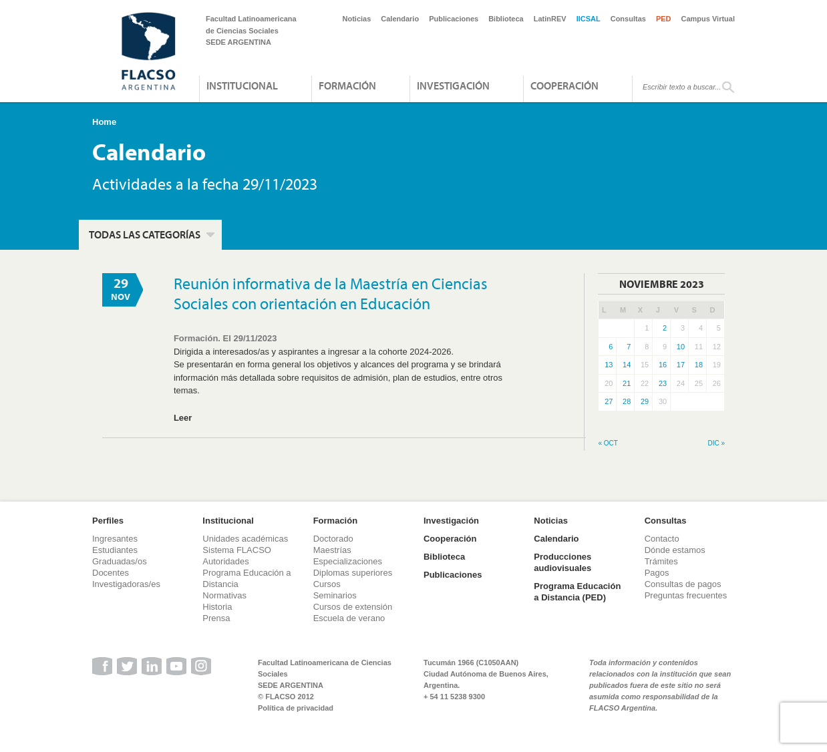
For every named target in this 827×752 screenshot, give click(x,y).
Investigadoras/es (126, 584)
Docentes (110, 573)
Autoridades (225, 561)
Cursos (327, 584)
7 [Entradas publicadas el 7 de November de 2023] (629, 347)
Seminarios (335, 595)
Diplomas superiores (353, 573)
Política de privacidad (295, 708)
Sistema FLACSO (236, 550)
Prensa (216, 618)
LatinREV (550, 19)
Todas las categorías (144, 234)
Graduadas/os (119, 561)
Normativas (224, 595)
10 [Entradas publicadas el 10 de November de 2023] (681, 347)
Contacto (662, 539)
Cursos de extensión (353, 607)
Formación (347, 85)
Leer (183, 418)
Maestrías (332, 550)
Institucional (242, 85)
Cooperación (564, 85)
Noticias (357, 19)
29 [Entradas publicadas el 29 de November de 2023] (645, 401)
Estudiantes (115, 550)
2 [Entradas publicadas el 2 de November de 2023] (665, 328)
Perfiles (108, 521)
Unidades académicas (245, 539)
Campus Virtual (708, 19)
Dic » (716, 443)
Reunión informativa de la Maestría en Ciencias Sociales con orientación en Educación (331, 293)
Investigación (453, 85)
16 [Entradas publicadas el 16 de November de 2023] (663, 365)
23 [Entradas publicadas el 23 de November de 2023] (663, 383)
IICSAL (588, 19)
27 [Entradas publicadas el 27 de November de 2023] (609, 401)
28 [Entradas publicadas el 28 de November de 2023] (627, 401)
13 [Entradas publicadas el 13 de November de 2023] (609, 365)
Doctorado (333, 539)
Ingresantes (115, 539)
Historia (217, 607)
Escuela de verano (349, 618)
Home (104, 122)
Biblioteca (506, 19)
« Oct (607, 443)
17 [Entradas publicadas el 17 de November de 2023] (681, 365)
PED (663, 19)
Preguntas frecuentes (686, 595)
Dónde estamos (675, 550)
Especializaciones (347, 561)
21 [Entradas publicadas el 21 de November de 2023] (627, 383)
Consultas (628, 19)
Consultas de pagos (683, 584)
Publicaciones (453, 19)
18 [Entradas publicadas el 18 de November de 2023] (699, 365)
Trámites (661, 561)
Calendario (400, 19)
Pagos (657, 573)
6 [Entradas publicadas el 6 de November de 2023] (611, 347)
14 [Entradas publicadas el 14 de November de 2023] (627, 365)
